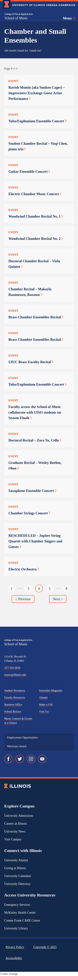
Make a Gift (46, 704)
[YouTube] (42, 759)
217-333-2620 (12, 667)
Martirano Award (16, 746)
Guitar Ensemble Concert (29, 171)
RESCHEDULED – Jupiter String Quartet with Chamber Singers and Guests (35, 541)
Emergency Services (17, 904)
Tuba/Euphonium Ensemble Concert (37, 121)
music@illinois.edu (15, 674)
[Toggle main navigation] (69, 18)
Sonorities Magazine (50, 690)
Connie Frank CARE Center (22, 920)
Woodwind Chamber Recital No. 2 (35, 239)
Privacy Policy (15, 947)
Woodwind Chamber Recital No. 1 (35, 216)
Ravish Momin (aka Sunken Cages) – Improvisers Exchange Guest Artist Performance (36, 93)
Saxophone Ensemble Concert (32, 491)
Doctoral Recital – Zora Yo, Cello (34, 440)
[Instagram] (31, 759)
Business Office (13, 704)
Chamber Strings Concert (29, 513)
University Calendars (17, 876)
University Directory (17, 884)
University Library (16, 928)
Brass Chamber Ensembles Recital (35, 317)
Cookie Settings (9, 973)
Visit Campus (12, 839)
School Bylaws (12, 711)
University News (15, 831)
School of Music (16, 18)
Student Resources (14, 690)
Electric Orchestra (23, 569)
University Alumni (16, 860)
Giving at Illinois (15, 868)
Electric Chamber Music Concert (34, 194)
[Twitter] (19, 759)
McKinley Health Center (20, 912)
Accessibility (14, 958)
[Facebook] (8, 759)
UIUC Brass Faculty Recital (30, 362)
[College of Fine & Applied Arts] (19, 14)
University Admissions (18, 815)
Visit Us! (44, 711)
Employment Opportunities (22, 737)
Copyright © (45, 947)
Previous (23, 599)
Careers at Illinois (15, 823)
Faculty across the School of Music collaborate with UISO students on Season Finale (34, 412)
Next (58, 599)
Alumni (43, 697)
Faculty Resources (14, 697)
